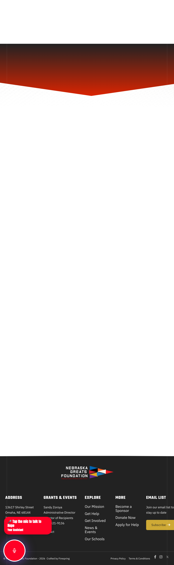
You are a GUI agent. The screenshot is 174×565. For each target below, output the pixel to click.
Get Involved (95, 520)
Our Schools (95, 538)
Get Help (92, 513)
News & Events (91, 529)
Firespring (64, 558)
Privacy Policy (118, 558)
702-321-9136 (54, 523)
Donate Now (125, 517)
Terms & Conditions (139, 558)
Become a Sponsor (123, 508)
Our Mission (94, 506)
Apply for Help (127, 524)
